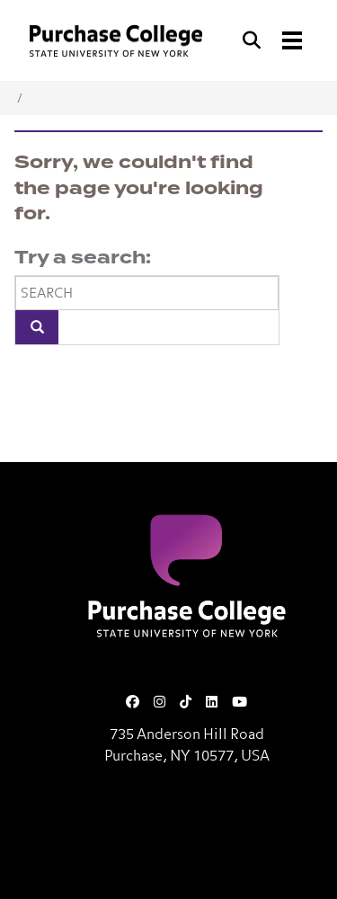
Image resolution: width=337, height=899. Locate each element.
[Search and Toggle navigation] (274, 40)
